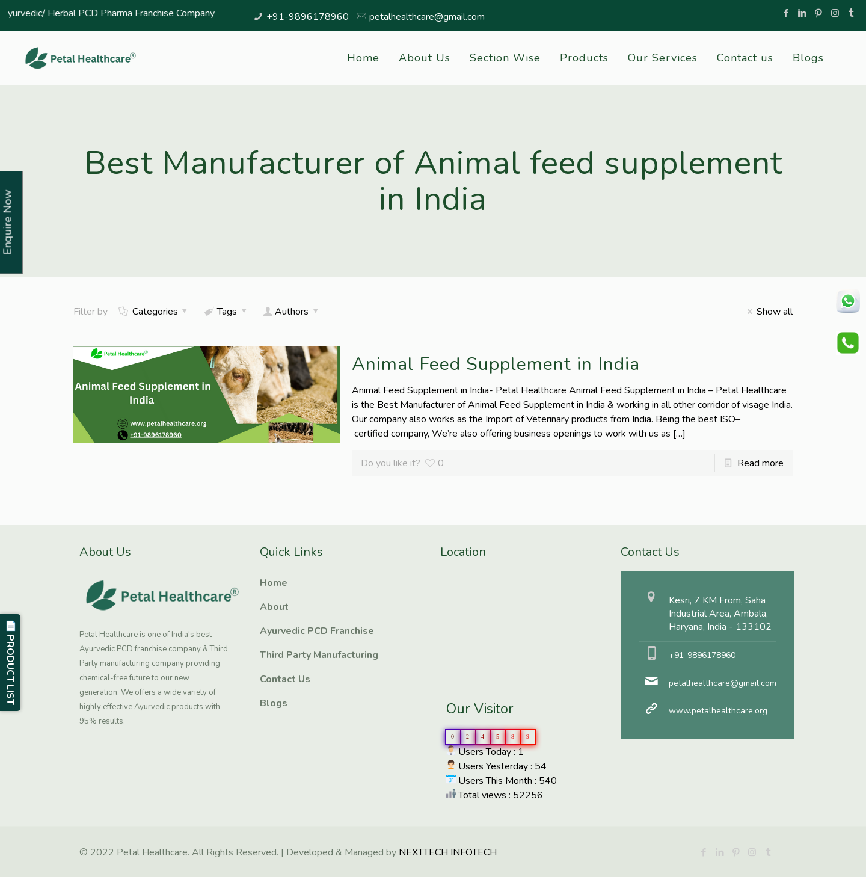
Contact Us (285, 679)
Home (273, 582)
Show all (767, 311)
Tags (226, 311)
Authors (292, 311)
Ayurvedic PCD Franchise (317, 631)
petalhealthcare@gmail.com (427, 16)
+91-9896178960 (307, 16)
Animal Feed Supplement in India (496, 364)
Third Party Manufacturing (319, 655)
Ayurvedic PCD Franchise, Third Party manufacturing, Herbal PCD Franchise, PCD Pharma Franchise (500, 616)
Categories (154, 311)
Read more (760, 463)
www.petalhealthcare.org (718, 710)
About (274, 607)
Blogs (273, 703)
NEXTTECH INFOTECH (446, 852)
